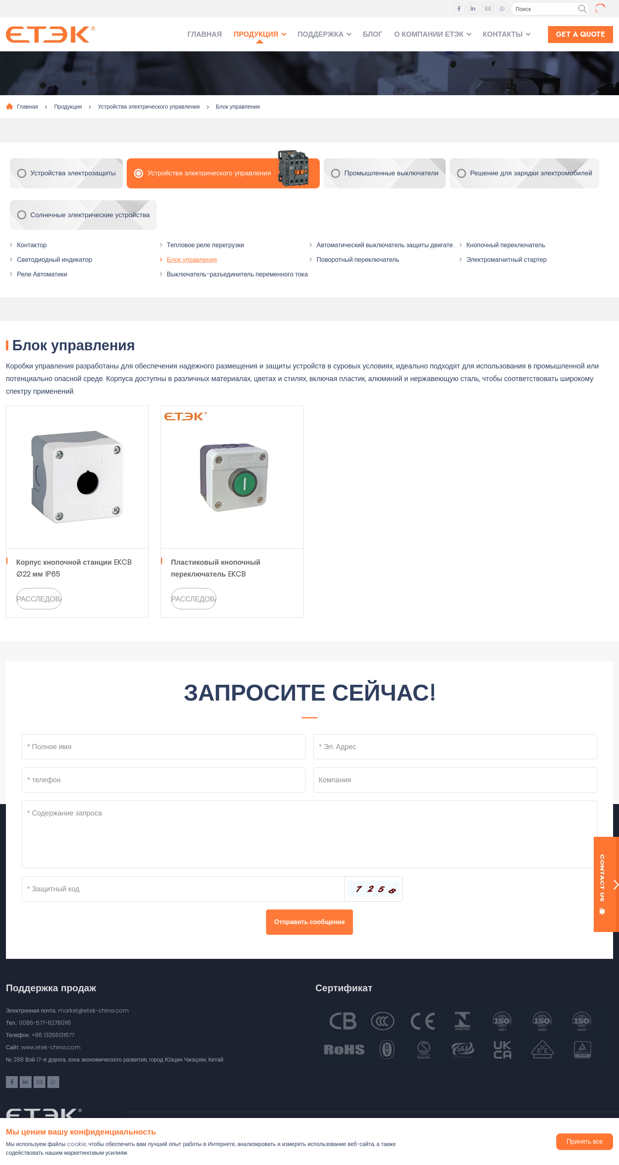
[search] (582, 9)
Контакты (503, 34)
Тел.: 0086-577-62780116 (38, 1023)
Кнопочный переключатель (506, 245)
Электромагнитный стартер (507, 259)
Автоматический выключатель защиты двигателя (388, 245)
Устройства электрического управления (148, 107)
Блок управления (238, 107)
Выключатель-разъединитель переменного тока (237, 274)
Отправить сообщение (309, 921)
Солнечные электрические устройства (90, 215)
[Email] (455, 746)
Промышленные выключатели (391, 173)
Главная (205, 34)
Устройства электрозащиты (73, 173)
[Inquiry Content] (309, 834)
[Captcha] (183, 889)
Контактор (32, 245)
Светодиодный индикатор (54, 259)
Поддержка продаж (51, 987)
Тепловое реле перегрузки (205, 245)
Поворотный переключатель (358, 259)
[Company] (455, 780)
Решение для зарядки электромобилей (531, 173)
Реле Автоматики (42, 274)
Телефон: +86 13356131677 (40, 1035)
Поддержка (320, 34)
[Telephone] (164, 780)
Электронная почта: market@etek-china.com (67, 1011)
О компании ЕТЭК (428, 34)
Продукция (256, 34)
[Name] (164, 746)
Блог (372, 34)
